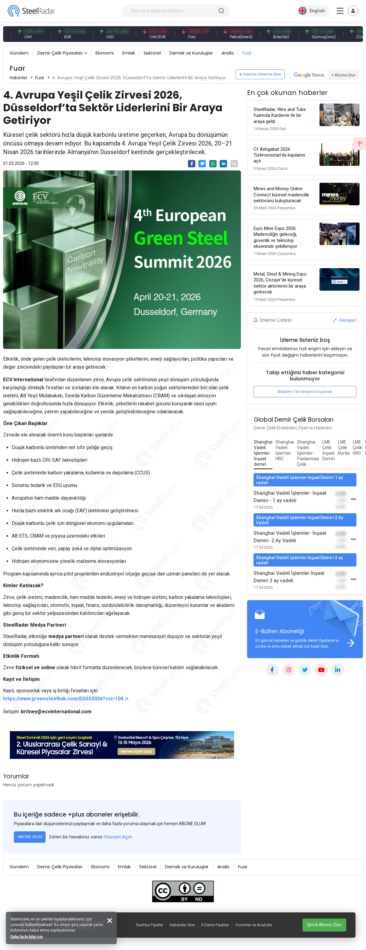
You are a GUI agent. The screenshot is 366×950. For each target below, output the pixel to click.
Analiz (228, 53)
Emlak (128, 53)
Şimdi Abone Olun (324, 924)
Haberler (18, 78)
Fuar (247, 53)
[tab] (263, 453)
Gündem (19, 53)
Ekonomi (105, 53)
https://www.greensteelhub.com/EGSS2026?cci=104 (66, 699)
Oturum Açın (118, 837)
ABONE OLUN (30, 837)
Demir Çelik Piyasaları (60, 53)
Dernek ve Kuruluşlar (191, 53)
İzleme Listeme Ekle (260, 74)
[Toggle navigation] (353, 11)
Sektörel (152, 53)
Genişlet (344, 320)
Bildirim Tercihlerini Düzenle (305, 391)
